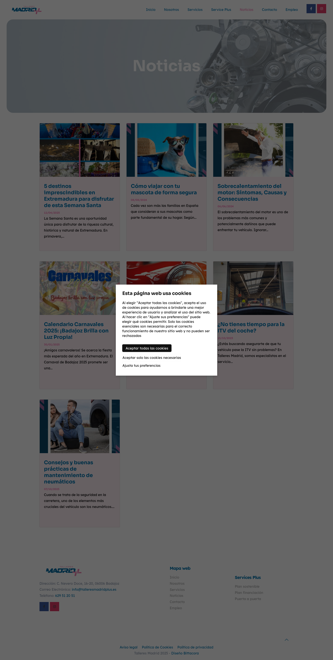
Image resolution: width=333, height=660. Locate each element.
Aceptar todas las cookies (147, 348)
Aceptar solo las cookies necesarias (152, 357)
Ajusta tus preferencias (142, 365)
